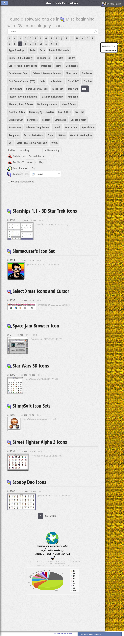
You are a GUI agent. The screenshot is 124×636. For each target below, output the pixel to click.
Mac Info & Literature (52, 96)
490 (21, 335)
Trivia (50, 135)
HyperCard (72, 88)
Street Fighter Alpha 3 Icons (37, 442)
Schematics (60, 119)
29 (33, 301)
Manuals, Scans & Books (21, 104)
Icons (84, 88)
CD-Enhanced (43, 58)
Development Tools (18, 73)
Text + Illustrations (33, 135)
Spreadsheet (88, 127)
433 (34, 491)
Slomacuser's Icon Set (31, 251)
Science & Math (78, 119)
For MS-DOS (73, 81)
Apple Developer (17, 50)
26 (33, 260)
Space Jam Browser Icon (33, 325)
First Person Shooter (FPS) (22, 81)
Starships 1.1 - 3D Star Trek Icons (42, 210)
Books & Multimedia (59, 50)
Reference (32, 119)
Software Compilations (37, 127)
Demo (59, 65)
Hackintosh (57, 88)
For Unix (88, 81)
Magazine (73, 96)
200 (34, 220)
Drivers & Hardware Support (47, 73)
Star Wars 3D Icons (28, 365)
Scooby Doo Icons (26, 482)
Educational (71, 73)
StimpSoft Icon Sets (28, 405)
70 (33, 415)
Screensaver (15, 127)
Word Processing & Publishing (32, 143)
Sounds (57, 127)
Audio (33, 50)
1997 (26, 491)
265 (25, 301)
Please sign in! (112, 4)
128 (33, 452)
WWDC (54, 143)
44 (29, 335)
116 (33, 375)
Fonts (42, 81)
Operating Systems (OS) (41, 112)
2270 (26, 220)
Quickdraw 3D (16, 119)
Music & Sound (69, 104)
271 (25, 260)
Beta (42, 50)
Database (46, 65)
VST (10, 143)
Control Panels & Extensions (23, 65)
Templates (14, 135)
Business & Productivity (21, 58)
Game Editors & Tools (37, 88)
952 (25, 452)
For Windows (15, 88)
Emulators (87, 73)
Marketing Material (47, 104)
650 (25, 375)
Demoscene (72, 65)
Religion (46, 119)
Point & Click (64, 112)
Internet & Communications (23, 96)
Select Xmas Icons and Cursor (38, 291)
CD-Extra (58, 58)
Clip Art (71, 58)
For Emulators (56, 81)
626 (25, 415)
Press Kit (79, 112)
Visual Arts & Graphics (81, 135)
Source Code (71, 127)
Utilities (62, 135)
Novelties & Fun (17, 112)
